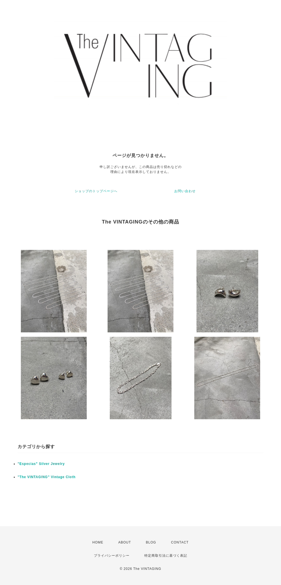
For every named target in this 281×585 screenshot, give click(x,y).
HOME (97, 542)
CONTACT (180, 542)
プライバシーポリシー (112, 556)
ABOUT (124, 542)
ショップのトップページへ (96, 191)
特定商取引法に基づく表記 (165, 556)
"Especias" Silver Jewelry (41, 464)
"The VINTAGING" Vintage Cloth (46, 477)
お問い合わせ (185, 191)
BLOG (151, 542)
